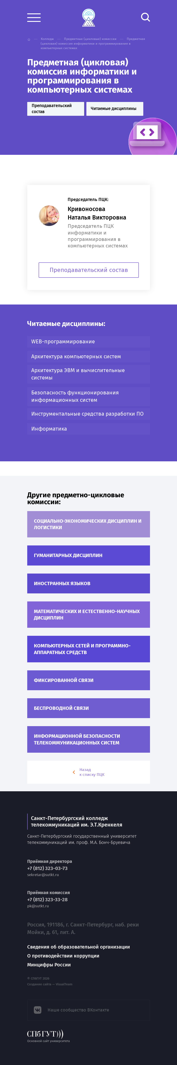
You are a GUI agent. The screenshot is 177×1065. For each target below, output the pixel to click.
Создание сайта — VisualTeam (49, 984)
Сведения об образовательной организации (78, 947)
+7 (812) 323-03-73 (47, 868)
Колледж (47, 39)
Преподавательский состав (52, 108)
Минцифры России (49, 965)
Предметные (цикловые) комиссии (90, 39)
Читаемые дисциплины (113, 108)
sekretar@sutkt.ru (43, 875)
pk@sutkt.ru (38, 906)
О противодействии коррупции (63, 956)
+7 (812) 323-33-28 (47, 900)
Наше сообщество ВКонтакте (78, 1010)
